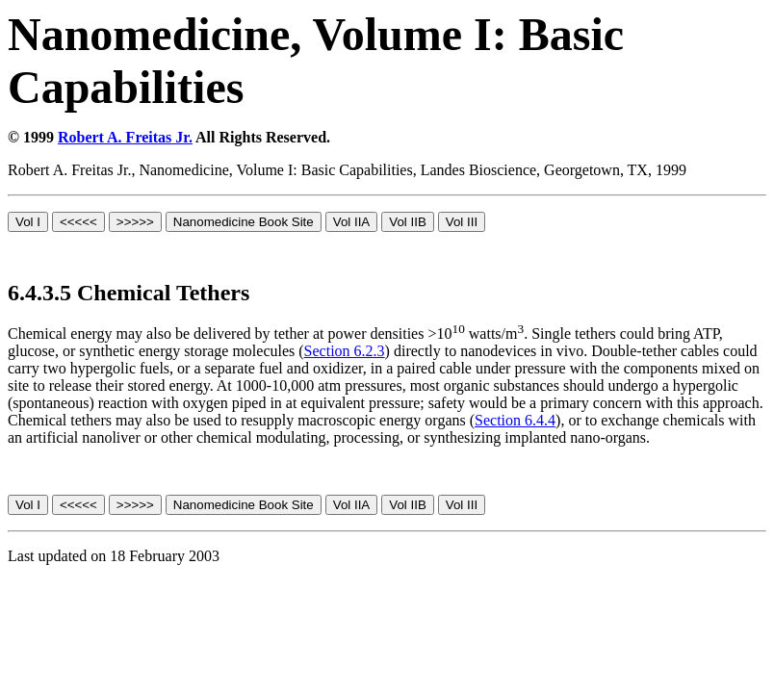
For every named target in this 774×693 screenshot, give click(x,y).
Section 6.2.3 (344, 351)
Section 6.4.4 (515, 420)
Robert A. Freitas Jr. (125, 137)
